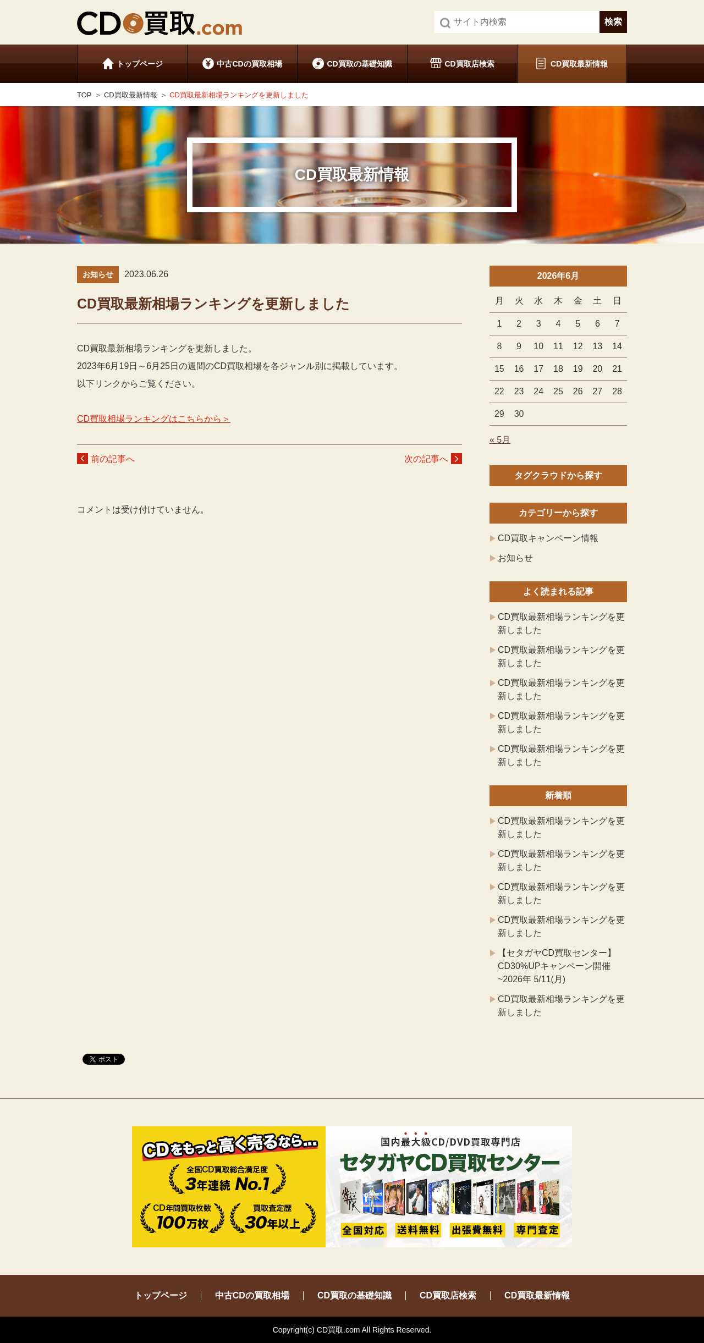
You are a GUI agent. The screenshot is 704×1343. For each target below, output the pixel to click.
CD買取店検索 (469, 63)
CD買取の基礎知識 (359, 63)
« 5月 (500, 439)
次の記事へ (426, 459)
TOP (84, 95)
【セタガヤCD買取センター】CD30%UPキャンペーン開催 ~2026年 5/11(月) (557, 966)
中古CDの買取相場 (249, 63)
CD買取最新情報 (579, 63)
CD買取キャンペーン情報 (548, 538)
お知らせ (515, 558)
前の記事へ (113, 459)
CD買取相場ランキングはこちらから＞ (153, 418)
